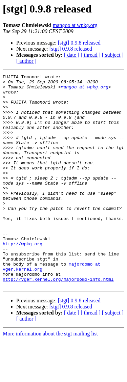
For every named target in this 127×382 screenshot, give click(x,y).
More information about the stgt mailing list (50, 376)
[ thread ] (91, 55)
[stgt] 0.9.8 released (79, 43)
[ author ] (26, 61)
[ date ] (71, 55)
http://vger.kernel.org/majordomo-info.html (58, 321)
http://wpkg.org (22, 278)
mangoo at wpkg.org (75, 25)
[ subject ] (113, 55)
